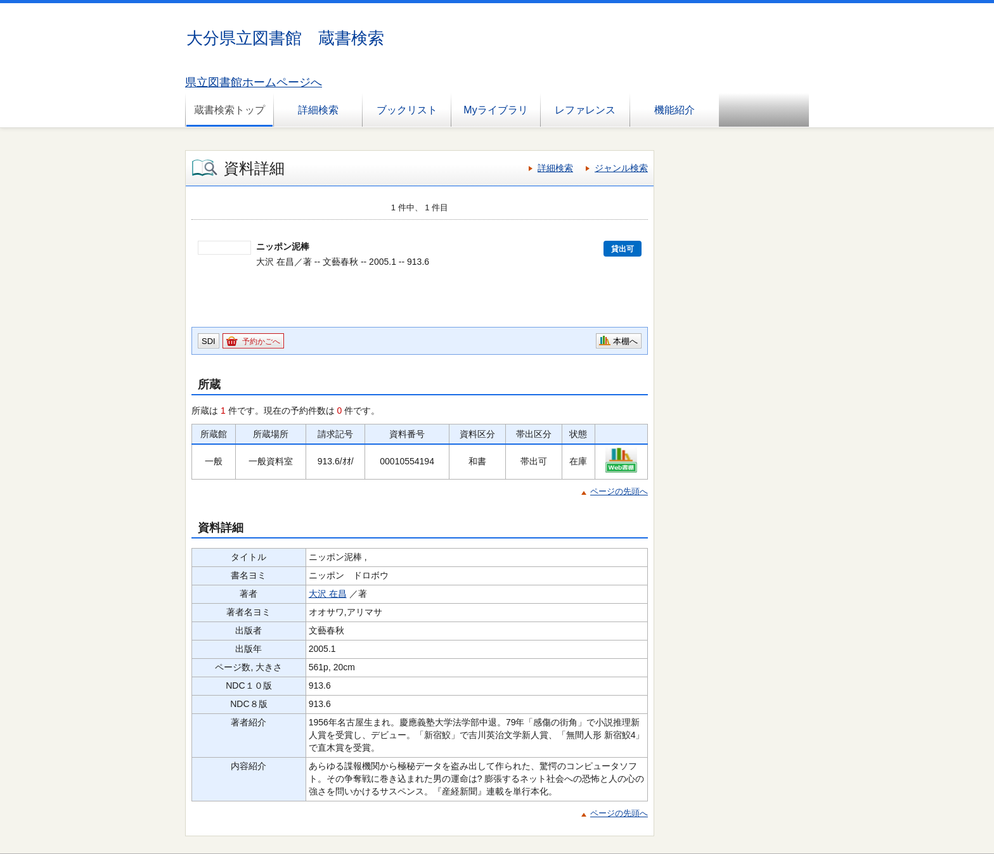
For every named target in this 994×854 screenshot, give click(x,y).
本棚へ (625, 341)
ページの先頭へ (619, 491)
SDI (209, 341)
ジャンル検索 (621, 168)
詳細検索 (318, 110)
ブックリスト (407, 110)
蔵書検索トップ (229, 110)
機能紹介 (674, 110)
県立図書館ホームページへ (253, 82)
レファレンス (585, 110)
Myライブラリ (495, 110)
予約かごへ (261, 341)
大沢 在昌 (328, 594)
